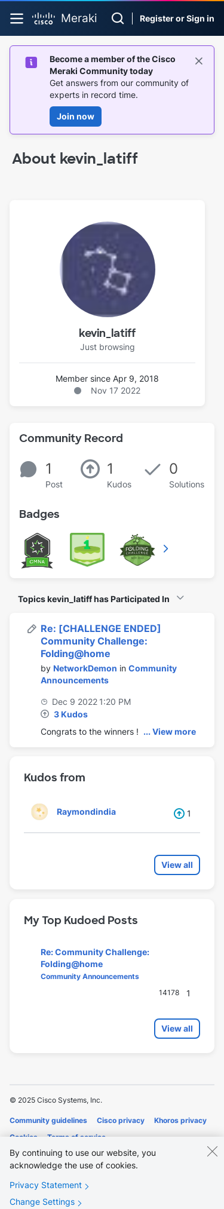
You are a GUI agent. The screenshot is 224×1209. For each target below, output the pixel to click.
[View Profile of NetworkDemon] (85, 668)
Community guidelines (48, 1120)
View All (166, 548)
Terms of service (76, 1137)
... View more (169, 731)
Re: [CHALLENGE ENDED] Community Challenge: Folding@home (101, 640)
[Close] (212, 1159)
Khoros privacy (180, 1120)
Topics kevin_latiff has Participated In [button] (94, 599)
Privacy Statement (46, 1192)
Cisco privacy (121, 1120)
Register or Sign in (177, 18)
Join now (75, 116)
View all (177, 865)
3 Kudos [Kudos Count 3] (71, 714)
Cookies (24, 1137)
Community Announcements (90, 976)
